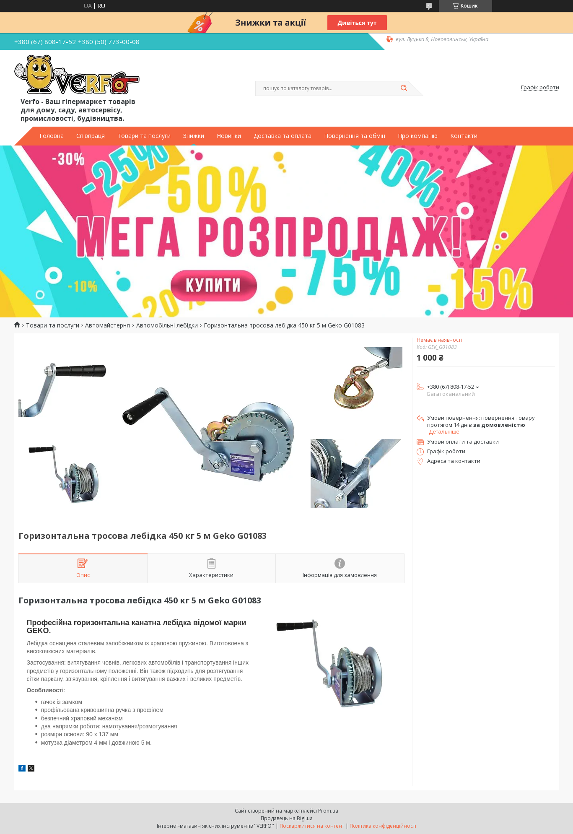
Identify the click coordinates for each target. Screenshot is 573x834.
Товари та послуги (144, 136)
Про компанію (418, 136)
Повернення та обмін (354, 136)
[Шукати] (404, 88)
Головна (51, 136)
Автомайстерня (107, 325)
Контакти (463, 136)
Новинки (229, 136)
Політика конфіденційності (383, 825)
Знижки (193, 136)
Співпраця (90, 136)
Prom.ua (328, 810)
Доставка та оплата (282, 136)
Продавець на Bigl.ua (287, 818)
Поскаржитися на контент (312, 825)
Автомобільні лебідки (167, 325)
